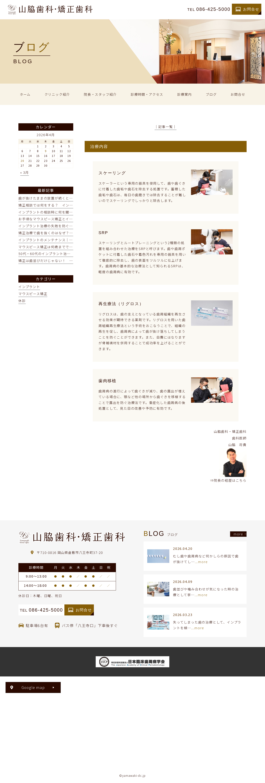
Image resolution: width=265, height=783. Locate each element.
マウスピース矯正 (32, 293)
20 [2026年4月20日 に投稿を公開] (22, 161)
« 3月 (24, 172)
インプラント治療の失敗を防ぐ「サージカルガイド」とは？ (67, 225)
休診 (22, 300)
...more (201, 561)
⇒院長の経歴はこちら (228, 480)
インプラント (29, 286)
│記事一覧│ (165, 126)
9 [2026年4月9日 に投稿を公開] (46, 151)
